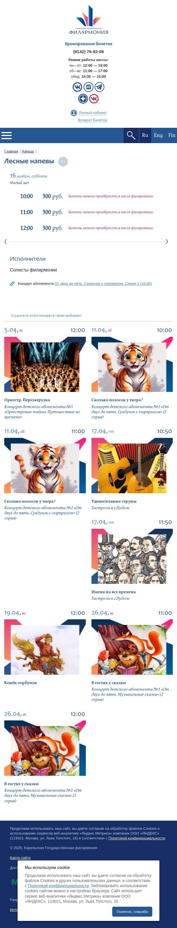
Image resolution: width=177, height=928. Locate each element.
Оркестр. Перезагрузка (27, 400)
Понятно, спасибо (132, 912)
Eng (158, 135)
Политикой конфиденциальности (137, 838)
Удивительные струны (114, 501)
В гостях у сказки (108, 682)
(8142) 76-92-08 (88, 51)
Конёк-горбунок (20, 682)
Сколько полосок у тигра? (117, 400)
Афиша (28, 152)
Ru (145, 135)
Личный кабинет (93, 113)
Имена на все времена (113, 592)
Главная (11, 152)
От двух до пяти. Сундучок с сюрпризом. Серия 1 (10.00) (103, 283)
